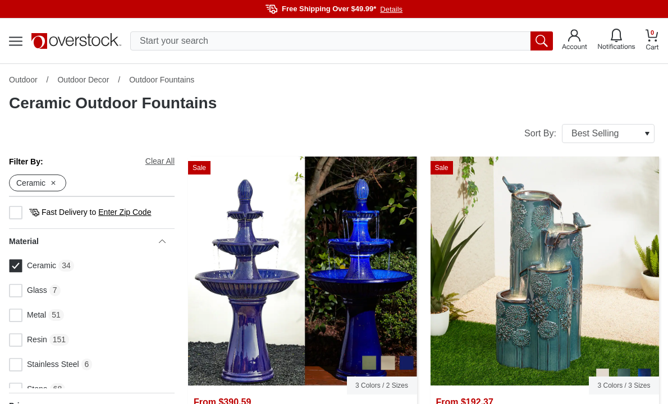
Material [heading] (87, 241)
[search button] (541, 40)
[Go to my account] (574, 41)
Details (391, 9)
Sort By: (589, 133)
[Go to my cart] (652, 41)
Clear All (160, 161)
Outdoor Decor (83, 79)
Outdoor (23, 79)
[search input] (341, 40)
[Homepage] (76, 41)
